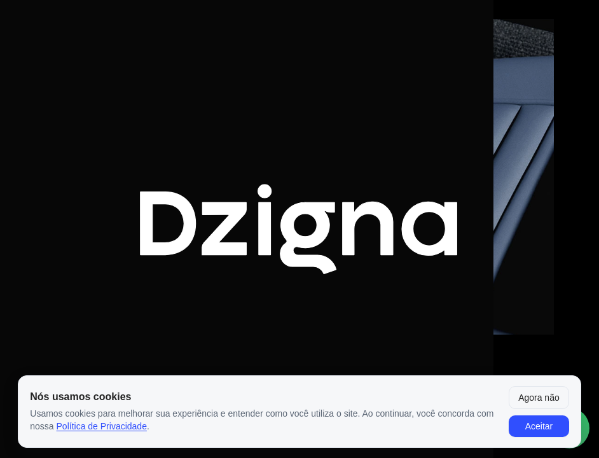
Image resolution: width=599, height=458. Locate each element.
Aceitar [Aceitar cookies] (539, 426)
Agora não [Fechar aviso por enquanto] (539, 397)
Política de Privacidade (102, 426)
